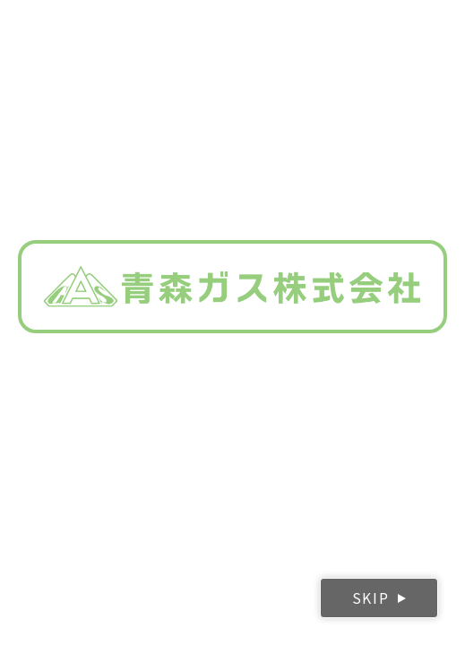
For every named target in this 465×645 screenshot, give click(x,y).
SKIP (370, 598)
